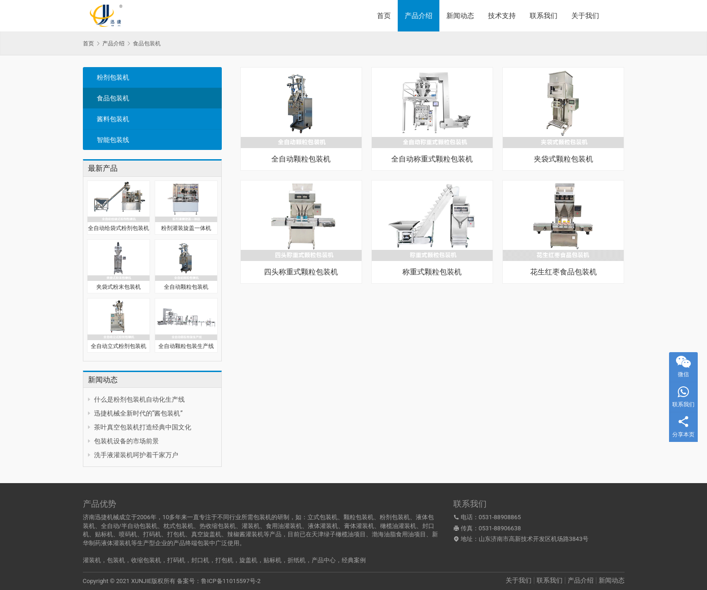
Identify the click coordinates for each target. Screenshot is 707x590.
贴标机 (272, 560)
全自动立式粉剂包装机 (118, 346)
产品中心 (324, 560)
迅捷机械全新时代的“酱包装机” (138, 413)
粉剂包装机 (113, 77)
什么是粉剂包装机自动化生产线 (139, 399)
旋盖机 (248, 560)
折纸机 (297, 560)
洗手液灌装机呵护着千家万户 (136, 455)
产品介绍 (418, 16)
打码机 (176, 560)
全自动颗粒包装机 (186, 287)
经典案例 (354, 560)
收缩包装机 (146, 560)
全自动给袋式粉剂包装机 (118, 228)
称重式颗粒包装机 (432, 272)
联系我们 (543, 16)
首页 (384, 16)
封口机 (200, 560)
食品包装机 (113, 98)
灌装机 (92, 560)
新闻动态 (460, 16)
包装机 (116, 560)
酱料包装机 (113, 119)
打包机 (224, 560)
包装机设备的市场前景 (126, 441)
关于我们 (585, 16)
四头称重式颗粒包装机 (301, 272)
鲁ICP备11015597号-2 (231, 581)
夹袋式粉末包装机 (118, 287)
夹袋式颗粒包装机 (563, 159)
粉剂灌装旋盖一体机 (186, 228)
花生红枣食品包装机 (563, 272)
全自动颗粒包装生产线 (186, 346)
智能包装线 (113, 139)
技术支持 (502, 16)
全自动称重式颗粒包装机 (432, 159)
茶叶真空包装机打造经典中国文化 (142, 427)
